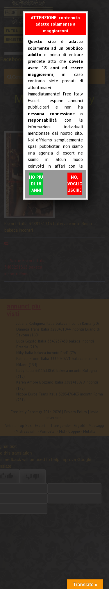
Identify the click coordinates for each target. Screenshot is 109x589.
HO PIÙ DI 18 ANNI (36, 183)
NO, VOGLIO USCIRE (74, 183)
